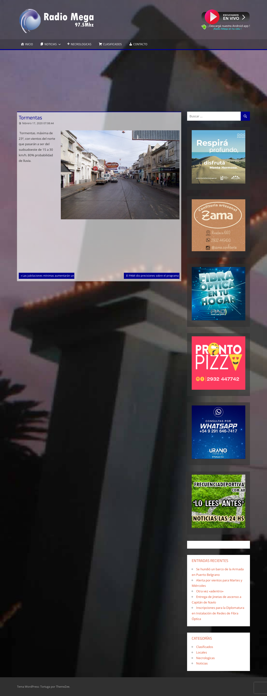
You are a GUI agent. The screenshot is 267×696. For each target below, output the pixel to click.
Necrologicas (205, 658)
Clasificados (204, 647)
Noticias (202, 663)
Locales (201, 652)
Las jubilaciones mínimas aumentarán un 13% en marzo (57, 275)
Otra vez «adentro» (209, 591)
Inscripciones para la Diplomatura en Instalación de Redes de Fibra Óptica (218, 613)
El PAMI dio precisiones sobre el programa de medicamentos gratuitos (170, 275)
